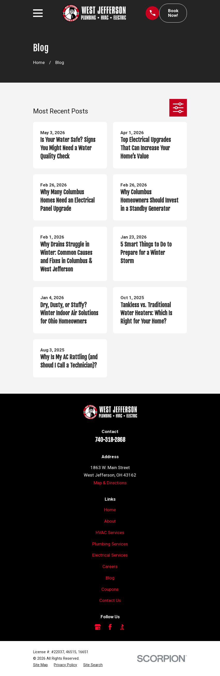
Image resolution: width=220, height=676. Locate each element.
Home (110, 509)
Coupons (110, 589)
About (110, 521)
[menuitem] (40, 665)
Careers (110, 566)
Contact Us (110, 600)
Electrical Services (110, 555)
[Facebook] (110, 627)
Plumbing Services (110, 543)
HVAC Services (110, 532)
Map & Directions (110, 482)
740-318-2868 (110, 439)
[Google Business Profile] (98, 627)
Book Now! (173, 13)
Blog (110, 577)
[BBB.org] (122, 627)
